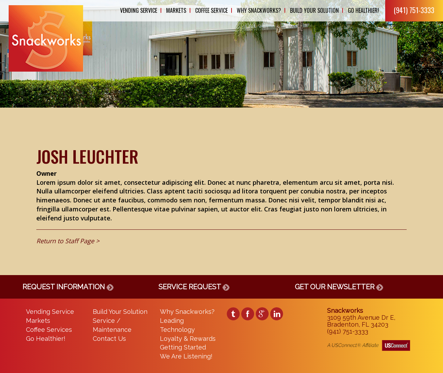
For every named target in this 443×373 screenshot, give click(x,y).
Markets (176, 10)
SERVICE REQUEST (194, 287)
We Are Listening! (186, 356)
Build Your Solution (314, 10)
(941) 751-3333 (414, 10)
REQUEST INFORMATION (68, 287)
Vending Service (138, 10)
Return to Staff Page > (67, 241)
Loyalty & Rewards (188, 338)
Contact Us (109, 338)
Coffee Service (211, 10)
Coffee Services (49, 329)
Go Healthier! (363, 10)
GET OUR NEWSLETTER (339, 287)
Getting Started (183, 347)
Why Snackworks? (259, 10)
